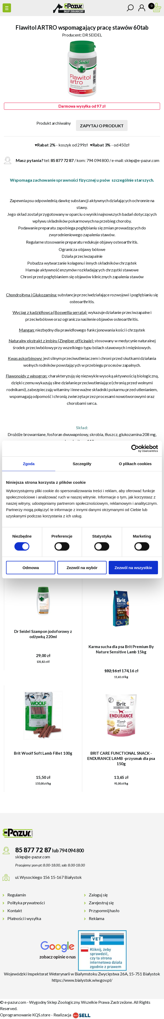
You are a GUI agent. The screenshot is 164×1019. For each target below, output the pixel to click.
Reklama (96, 918)
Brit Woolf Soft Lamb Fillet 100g (43, 753)
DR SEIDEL (92, 34)
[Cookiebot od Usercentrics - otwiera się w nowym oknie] (135, 449)
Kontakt (14, 910)
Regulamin (16, 894)
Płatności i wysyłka (24, 918)
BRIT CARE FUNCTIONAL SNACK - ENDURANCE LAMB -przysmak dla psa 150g (121, 758)
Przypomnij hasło (104, 910)
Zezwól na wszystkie (133, 567)
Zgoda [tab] (29, 463)
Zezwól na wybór (82, 567)
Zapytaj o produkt (102, 125)
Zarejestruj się (101, 902)
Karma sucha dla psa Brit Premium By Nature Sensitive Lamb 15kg (121, 649)
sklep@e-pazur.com (141, 160)
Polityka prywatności (26, 902)
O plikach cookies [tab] (135, 463)
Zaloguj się (98, 894)
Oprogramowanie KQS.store (25, 1014)
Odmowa (31, 567)
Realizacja (71, 1014)
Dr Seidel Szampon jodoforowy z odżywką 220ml (43, 634)
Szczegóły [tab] (82, 463)
